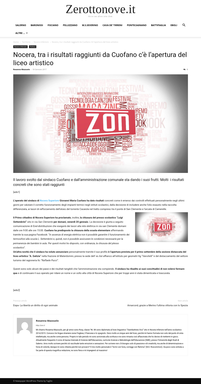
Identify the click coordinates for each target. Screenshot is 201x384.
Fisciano (53, 25)
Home (16, 42)
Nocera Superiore (49, 200)
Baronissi (37, 25)
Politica (32, 47)
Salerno (21, 25)
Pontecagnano (137, 25)
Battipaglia (158, 25)
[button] (184, 25)
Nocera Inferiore (41, 42)
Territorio (26, 42)
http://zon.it (40, 325)
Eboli (173, 25)
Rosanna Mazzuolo (21, 69)
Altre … (20, 33)
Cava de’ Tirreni (112, 25)
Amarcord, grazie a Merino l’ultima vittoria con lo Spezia (157, 305)
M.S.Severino (90, 25)
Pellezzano (70, 25)
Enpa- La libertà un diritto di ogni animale (35, 305)
